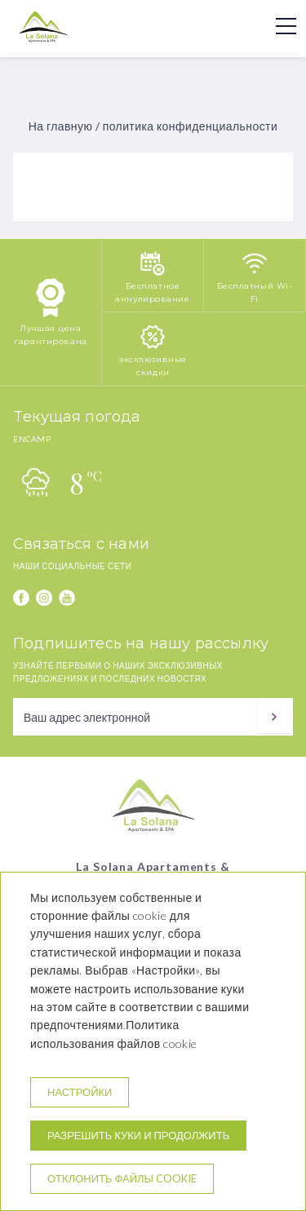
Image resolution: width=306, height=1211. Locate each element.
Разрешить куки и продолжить (138, 1135)
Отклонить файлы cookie (122, 1178)
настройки (79, 1091)
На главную (61, 126)
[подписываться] (274, 717)
